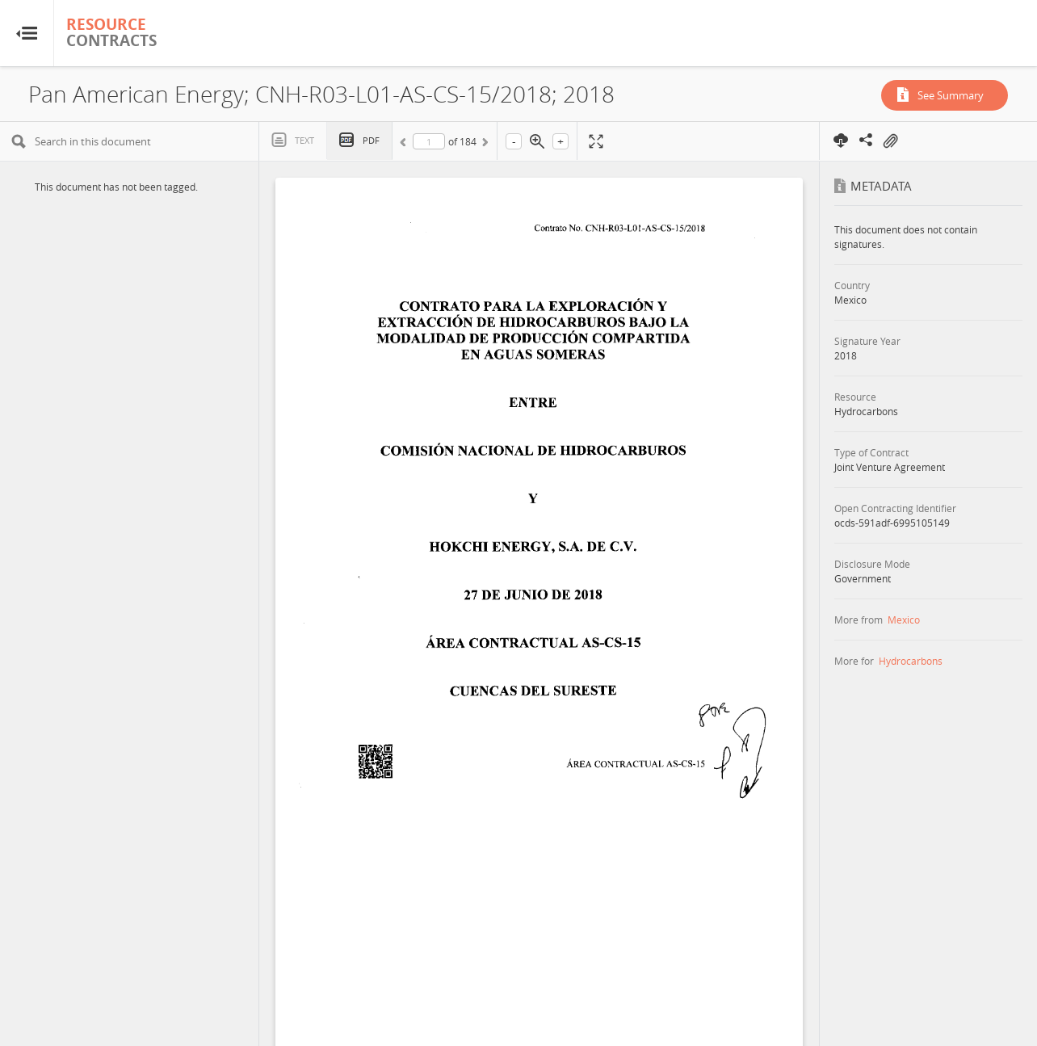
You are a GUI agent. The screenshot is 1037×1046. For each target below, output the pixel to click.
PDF (371, 140)
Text (304, 140)
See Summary (950, 95)
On (890, 141)
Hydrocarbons (911, 660)
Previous (405, 144)
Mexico (904, 619)
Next (484, 144)
